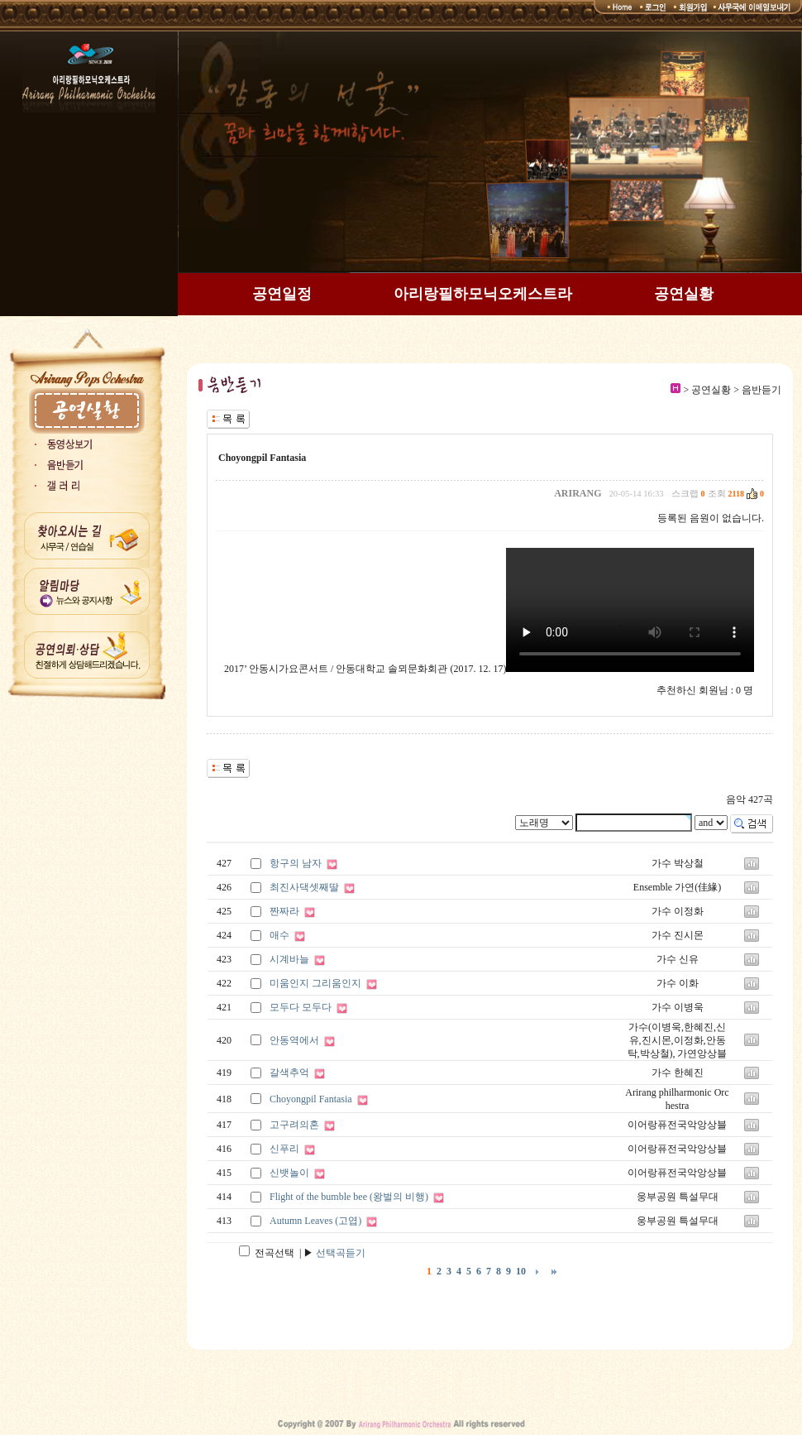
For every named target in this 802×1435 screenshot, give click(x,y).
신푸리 (284, 1148)
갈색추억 (289, 1072)
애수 (279, 935)
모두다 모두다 (301, 1007)
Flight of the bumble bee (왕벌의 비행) (349, 1196)
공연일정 (282, 294)
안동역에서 (294, 1040)
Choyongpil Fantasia (311, 1099)
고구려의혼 (294, 1124)
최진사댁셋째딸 (304, 887)
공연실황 (684, 294)
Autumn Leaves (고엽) (315, 1220)
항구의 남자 (296, 863)
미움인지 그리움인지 (315, 983)
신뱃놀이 (289, 1172)
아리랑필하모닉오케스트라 (483, 294)
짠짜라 (284, 911)
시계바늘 (289, 959)
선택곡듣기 (340, 1253)
